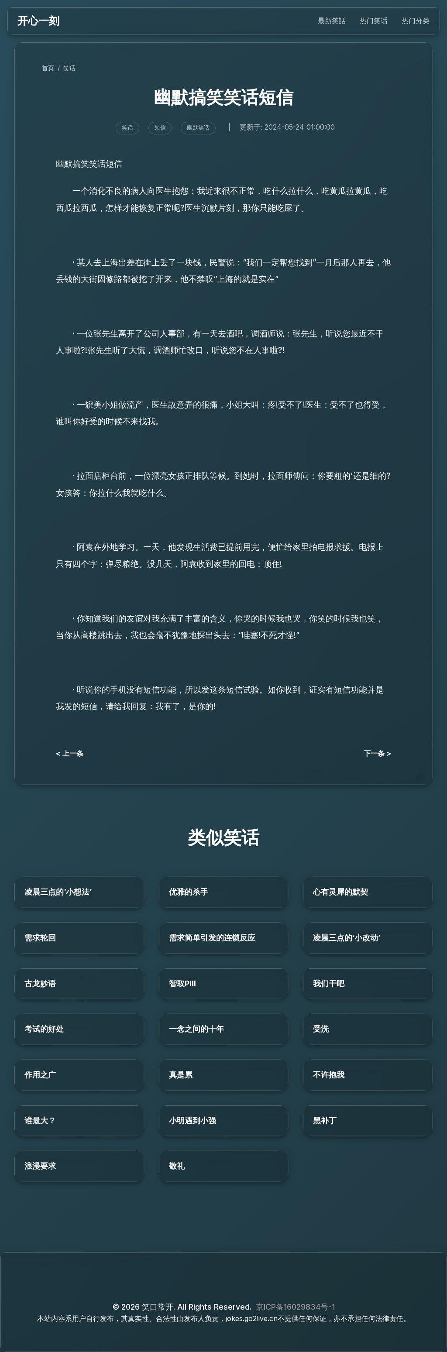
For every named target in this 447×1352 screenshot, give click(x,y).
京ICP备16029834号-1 (295, 1306)
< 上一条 (69, 753)
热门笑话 (374, 20)
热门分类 (416, 20)
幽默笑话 (198, 127)
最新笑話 (332, 20)
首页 (48, 68)
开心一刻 (38, 20)
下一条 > (377, 753)
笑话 (69, 68)
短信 (160, 127)
